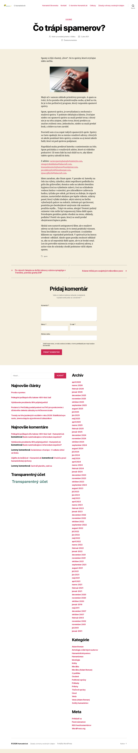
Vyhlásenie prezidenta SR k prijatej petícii (31, 406)
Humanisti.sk (23, 748)
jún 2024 (76, 459)
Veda (74, 700)
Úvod (74, 697)
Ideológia (76, 664)
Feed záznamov (79, 726)
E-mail (73, 328)
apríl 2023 (77, 505)
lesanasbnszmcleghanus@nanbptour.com (61, 170)
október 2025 (78, 406)
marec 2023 (77, 509)
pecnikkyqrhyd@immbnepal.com (57, 173)
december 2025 (79, 399)
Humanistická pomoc (82, 657)
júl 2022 (76, 535)
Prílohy (75, 690)
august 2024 (78, 452)
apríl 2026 (77, 386)
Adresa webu (45, 338)
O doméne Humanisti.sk (78, 7)
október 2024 (78, 446)
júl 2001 (76, 631)
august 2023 (78, 492)
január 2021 (77, 595)
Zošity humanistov (81, 707)
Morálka (76, 670)
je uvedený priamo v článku (65, 40)
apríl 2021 (76, 585)
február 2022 (78, 552)
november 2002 (79, 625)
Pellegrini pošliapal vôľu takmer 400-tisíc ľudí (33, 401)
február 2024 (78, 472)
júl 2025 (76, 416)
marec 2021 (77, 588)
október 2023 (78, 485)
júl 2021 (76, 575)
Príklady (76, 687)
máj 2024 (76, 462)
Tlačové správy (79, 693)
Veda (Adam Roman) (82, 703)
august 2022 (78, 532)
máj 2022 (76, 542)
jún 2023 (76, 499)
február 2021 (78, 592)
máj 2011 (76, 612)
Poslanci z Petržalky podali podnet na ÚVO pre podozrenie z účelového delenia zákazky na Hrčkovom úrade (37, 414)
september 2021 (80, 568)
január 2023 (78, 515)
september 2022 (80, 529)
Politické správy (79, 684)
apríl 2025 (77, 426)
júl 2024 (76, 455)
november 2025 (79, 402)
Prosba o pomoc (19, 396)
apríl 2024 (77, 465)
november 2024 (79, 442)
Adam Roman (78, 650)
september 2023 (80, 489)
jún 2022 (76, 539)
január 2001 (77, 635)
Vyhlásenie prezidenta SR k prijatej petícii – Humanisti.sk (38, 455)
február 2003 (78, 621)
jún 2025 (76, 419)
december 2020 (80, 598)
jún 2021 (76, 578)
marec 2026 (78, 389)
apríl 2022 (77, 545)
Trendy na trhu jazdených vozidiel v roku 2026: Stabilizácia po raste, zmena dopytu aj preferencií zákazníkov (35, 425)
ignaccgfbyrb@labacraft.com (55, 176)
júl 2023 (76, 495)
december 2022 (79, 519)
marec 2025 (77, 429)
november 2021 (79, 562)
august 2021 (78, 572)
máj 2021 (76, 582)
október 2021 (78, 565)
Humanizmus (78, 660)
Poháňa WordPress (67, 748)
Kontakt (64, 7)
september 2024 (80, 449)
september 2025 (80, 409)
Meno (43, 328)
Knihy (74, 667)
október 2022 (78, 525)
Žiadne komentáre (70, 43)
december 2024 (80, 439)
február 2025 (78, 432)
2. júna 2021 (85, 40)
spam (46, 259)
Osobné (69, 22)
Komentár (45, 309)
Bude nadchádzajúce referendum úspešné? (44, 458)
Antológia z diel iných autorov (86, 654)
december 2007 (80, 615)
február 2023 (78, 512)
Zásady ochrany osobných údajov (111, 7)
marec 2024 (78, 469)
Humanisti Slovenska (50, 7)
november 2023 (79, 482)
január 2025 (78, 436)
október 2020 (78, 605)
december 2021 (79, 558)
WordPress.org (79, 732)
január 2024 (78, 475)
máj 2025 (76, 422)
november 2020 (79, 602)
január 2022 (78, 555)
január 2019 (77, 608)
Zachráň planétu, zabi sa (42, 479)
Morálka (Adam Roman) (83, 674)
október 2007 (78, 618)
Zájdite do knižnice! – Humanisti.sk (28, 471)
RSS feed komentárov (82, 729)
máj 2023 (76, 502)
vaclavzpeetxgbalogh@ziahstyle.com (67, 164)
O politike (76, 677)
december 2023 (79, 479)
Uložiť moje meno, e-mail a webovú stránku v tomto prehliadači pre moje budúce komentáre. (69, 348)
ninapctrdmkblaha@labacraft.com (57, 167)
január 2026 (78, 396)
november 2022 (79, 522)
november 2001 (79, 628)
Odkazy (93, 7)
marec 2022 (77, 548)
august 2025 (78, 412)
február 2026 (78, 392)
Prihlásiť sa (77, 722)
